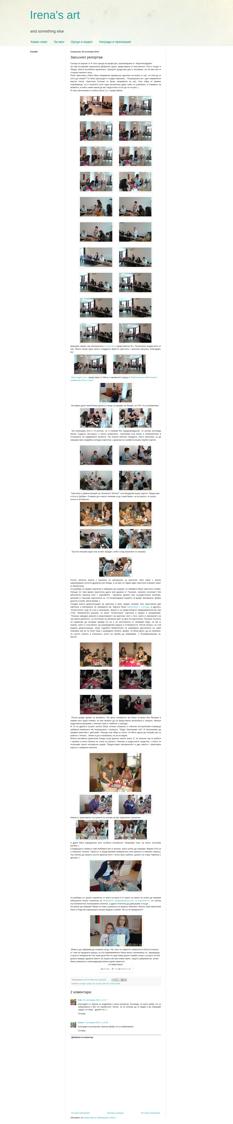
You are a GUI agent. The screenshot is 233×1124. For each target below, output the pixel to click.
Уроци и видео (82, 42)
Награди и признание (115, 42)
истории (82, 984)
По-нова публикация (80, 1113)
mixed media (115, 984)
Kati (80, 1000)
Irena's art (55, 15)
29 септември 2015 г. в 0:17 (95, 1000)
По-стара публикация (150, 1113)
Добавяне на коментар (82, 1037)
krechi (81, 1022)
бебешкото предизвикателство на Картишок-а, (126, 900)
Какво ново (39, 42)
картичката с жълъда (138, 607)
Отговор (81, 1014)
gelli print (105, 984)
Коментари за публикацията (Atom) (100, 1118)
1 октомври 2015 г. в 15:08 (96, 1022)
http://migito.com (78, 377)
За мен (59, 42)
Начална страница (115, 1113)
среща (89, 984)
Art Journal (97, 984)
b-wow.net (109, 346)
